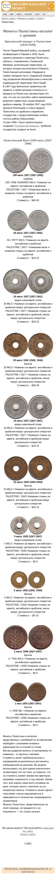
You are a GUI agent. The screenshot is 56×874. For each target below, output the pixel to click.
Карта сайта (8, 18)
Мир (12, 14)
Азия (40, 18)
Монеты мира (26, 18)
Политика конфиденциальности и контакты (28, 870)
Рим (5, 14)
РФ (44, 14)
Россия (28, 14)
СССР (37, 14)
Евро (19, 14)
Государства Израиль (27, 126)
